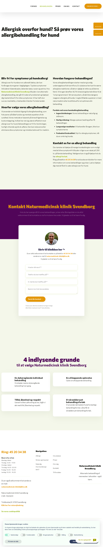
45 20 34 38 (70, 159)
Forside (33, 6)
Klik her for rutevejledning (12, 505)
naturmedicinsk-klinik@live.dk (58, 256)
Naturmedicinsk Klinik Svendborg (15, 92)
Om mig (66, 6)
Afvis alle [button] (76, 541)
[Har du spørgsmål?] (87, 540)
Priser (58, 6)
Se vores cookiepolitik (10, 511)
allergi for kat (61, 156)
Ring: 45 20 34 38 (13, 452)
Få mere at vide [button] (13, 541)
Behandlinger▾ (46, 6)
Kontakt (76, 6)
